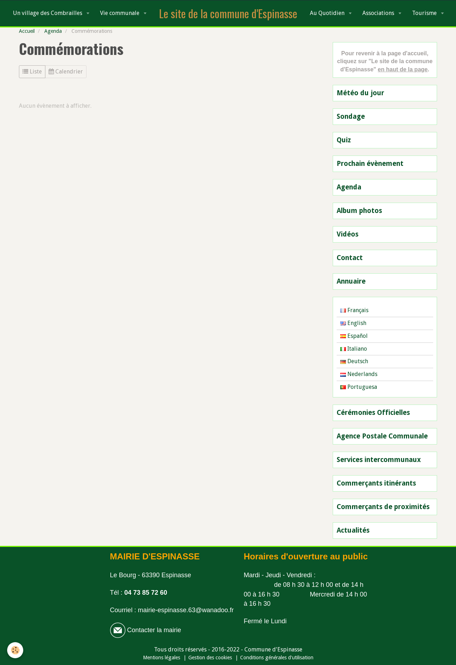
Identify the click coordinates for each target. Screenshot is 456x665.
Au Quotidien (328, 13)
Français (354, 310)
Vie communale (120, 13)
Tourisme (425, 13)
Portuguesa (358, 387)
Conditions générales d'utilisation (276, 657)
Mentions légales (161, 657)
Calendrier (66, 71)
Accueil (27, 31)
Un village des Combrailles (48, 13)
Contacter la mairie (153, 630)
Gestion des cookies (210, 657)
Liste (32, 71)
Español (354, 335)
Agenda (53, 31)
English (353, 323)
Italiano (353, 348)
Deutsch (354, 361)
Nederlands (358, 374)
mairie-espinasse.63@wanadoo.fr (186, 610)
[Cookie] (15, 650)
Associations (379, 13)
